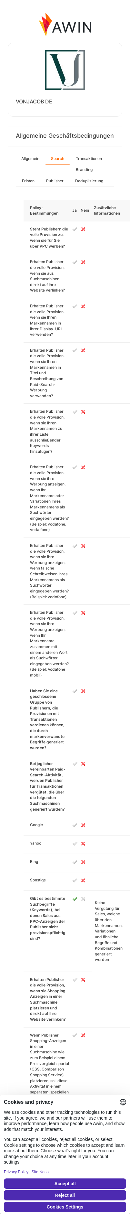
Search (57, 158)
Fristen (28, 180)
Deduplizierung (89, 180)
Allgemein (30, 158)
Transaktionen (89, 158)
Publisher (55, 180)
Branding (84, 169)
